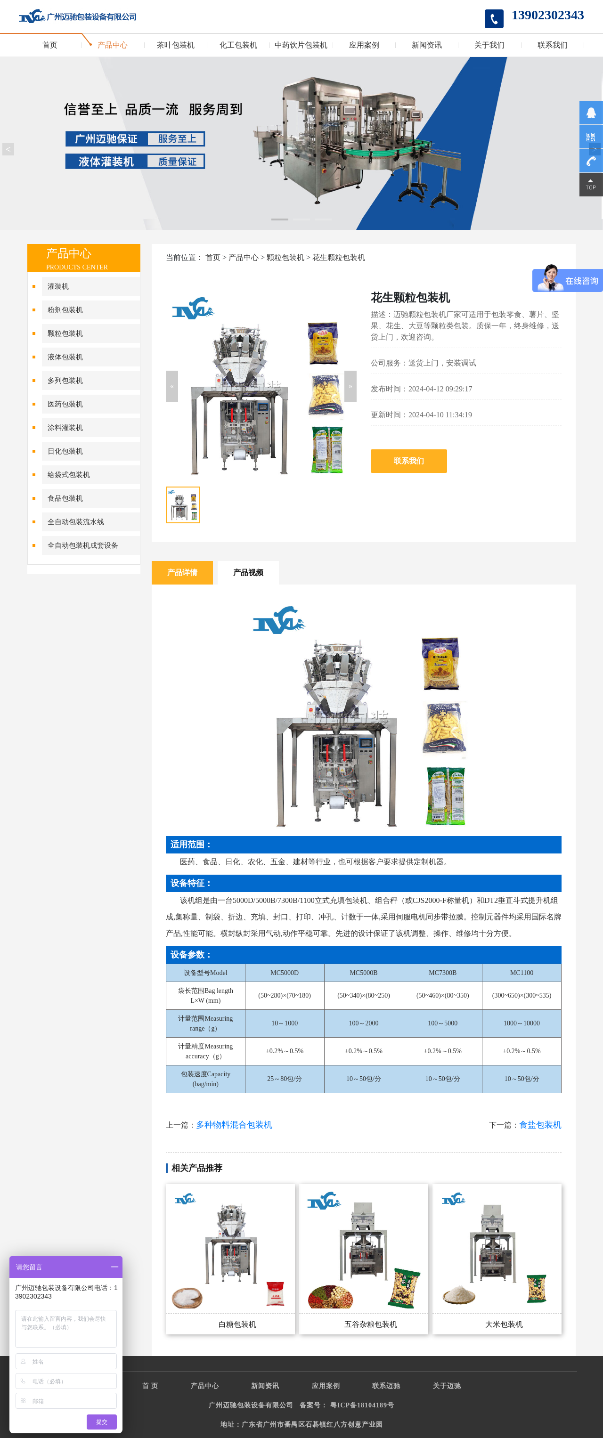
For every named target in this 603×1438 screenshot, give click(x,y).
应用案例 (364, 45)
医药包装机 (65, 404)
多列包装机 (65, 380)
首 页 (150, 1385)
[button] (172, 386)
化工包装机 (238, 45)
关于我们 (489, 45)
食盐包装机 (540, 1124)
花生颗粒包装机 (338, 257)
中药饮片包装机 (301, 45)
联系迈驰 (386, 1385)
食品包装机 (65, 498)
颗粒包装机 (65, 333)
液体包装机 (65, 357)
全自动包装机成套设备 (83, 545)
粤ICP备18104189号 (362, 1405)
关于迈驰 (447, 1385)
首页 (49, 45)
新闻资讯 (427, 45)
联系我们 (553, 45)
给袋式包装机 (69, 475)
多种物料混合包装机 (234, 1124)
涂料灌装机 (65, 427)
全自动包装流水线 (76, 522)
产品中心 (113, 45)
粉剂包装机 (65, 310)
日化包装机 (65, 451)
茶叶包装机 (176, 45)
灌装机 (58, 286)
